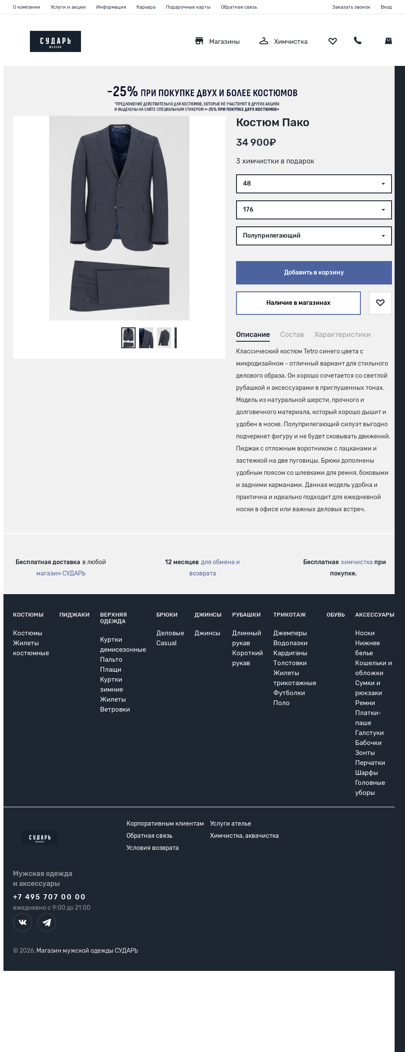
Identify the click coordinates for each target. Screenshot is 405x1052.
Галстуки (369, 733)
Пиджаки (74, 614)
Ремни (365, 703)
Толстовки (290, 663)
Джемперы (290, 633)
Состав (292, 334)
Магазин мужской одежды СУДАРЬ (87, 950)
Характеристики (342, 334)
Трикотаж (289, 614)
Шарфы (366, 773)
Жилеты (113, 699)
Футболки (289, 693)
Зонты (365, 753)
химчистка (357, 562)
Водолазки (290, 643)
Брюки (167, 614)
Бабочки (368, 743)
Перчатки (370, 763)
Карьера (146, 7)
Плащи (110, 669)
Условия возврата (152, 848)
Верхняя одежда (113, 617)
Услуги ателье (230, 823)
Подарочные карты (188, 7)
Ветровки (115, 709)
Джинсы (208, 614)
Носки (365, 633)
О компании (26, 7)
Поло (281, 703)
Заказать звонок (351, 7)
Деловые (170, 633)
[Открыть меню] (13, 39)
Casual (166, 643)
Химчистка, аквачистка (244, 836)
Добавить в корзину (314, 272)
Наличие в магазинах (298, 303)
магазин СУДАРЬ (60, 573)
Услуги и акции (68, 7)
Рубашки (246, 614)
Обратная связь (239, 7)
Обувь (336, 614)
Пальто (111, 659)
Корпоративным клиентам (165, 823)
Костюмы (28, 614)
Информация (111, 7)
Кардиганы (290, 653)
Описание (253, 334)
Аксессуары (375, 614)
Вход (386, 7)
